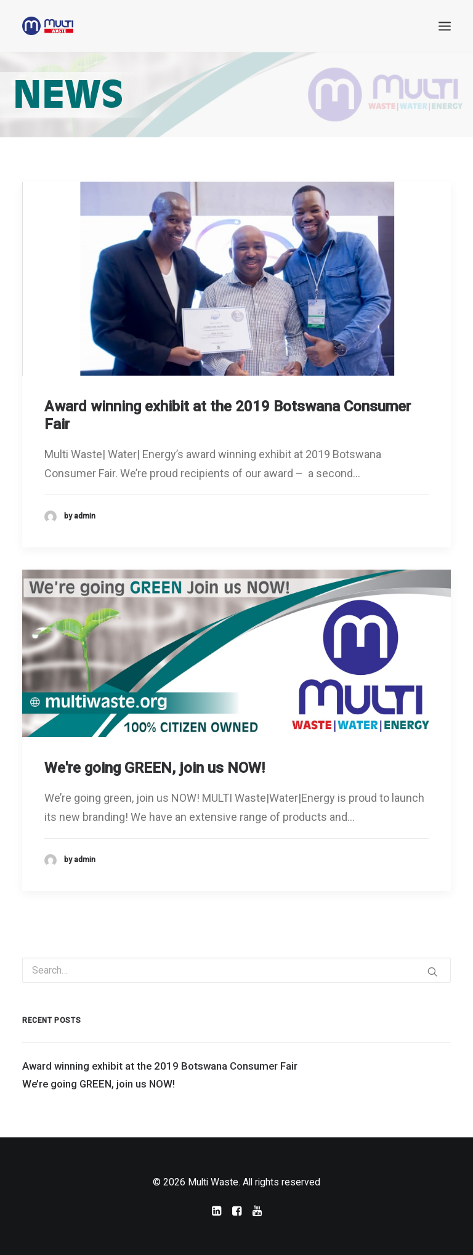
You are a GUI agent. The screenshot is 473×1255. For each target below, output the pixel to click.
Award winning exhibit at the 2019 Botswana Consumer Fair (159, 1066)
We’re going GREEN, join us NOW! (98, 1084)
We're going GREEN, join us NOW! (154, 768)
